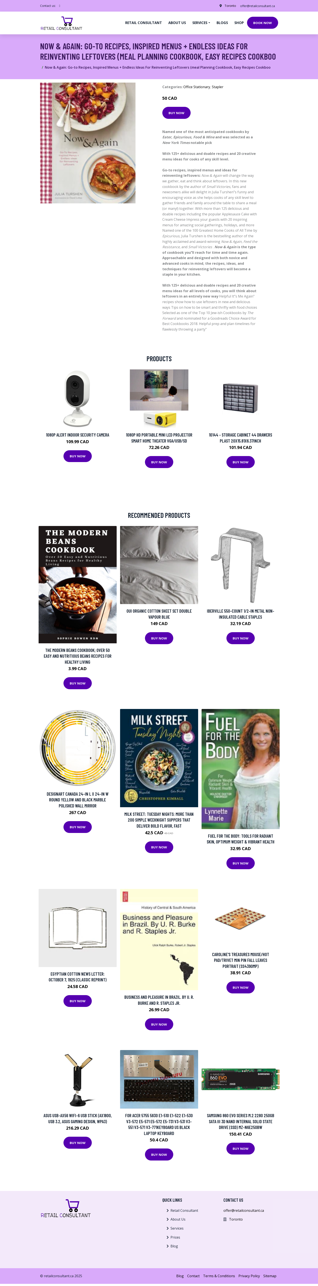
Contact (193, 1276)
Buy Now (176, 113)
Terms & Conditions (219, 1276)
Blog (174, 1246)
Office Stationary (196, 87)
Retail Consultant (143, 22)
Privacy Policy (249, 1276)
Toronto (230, 6)
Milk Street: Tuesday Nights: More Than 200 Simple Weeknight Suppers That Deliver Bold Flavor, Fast (159, 819)
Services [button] (199, 22)
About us (177, 22)
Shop (239, 22)
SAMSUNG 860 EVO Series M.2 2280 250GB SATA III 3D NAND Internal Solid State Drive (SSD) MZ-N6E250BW (240, 1121)
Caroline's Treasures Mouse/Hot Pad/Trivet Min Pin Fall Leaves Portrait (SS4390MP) (240, 960)
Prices (175, 1237)
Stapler (217, 87)
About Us (177, 1219)
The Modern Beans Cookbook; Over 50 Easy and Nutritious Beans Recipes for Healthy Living (78, 656)
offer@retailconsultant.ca (257, 6)
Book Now (262, 23)
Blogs (222, 22)
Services (177, 1228)
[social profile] (59, 6)
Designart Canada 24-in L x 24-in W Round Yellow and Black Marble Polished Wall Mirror (78, 799)
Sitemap (269, 1276)
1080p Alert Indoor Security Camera (77, 434)
